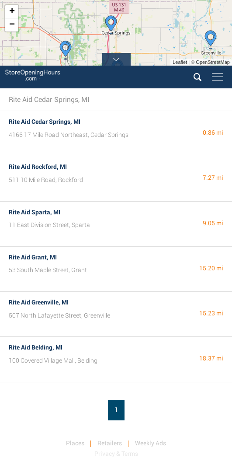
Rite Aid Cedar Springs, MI (44, 121)
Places (75, 443)
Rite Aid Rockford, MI (38, 166)
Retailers (109, 443)
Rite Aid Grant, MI (33, 257)
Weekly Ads (150, 443)
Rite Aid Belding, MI (35, 347)
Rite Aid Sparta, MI (34, 212)
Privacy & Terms (116, 453)
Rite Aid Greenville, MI (39, 302)
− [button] (12, 24)
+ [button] (12, 11)
